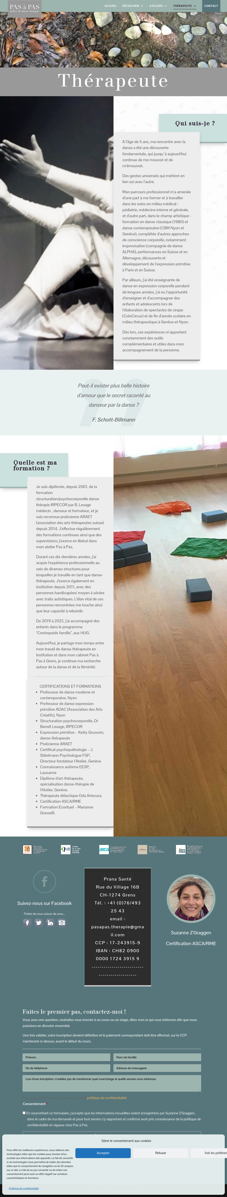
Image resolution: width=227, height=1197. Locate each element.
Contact (211, 6)
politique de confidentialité (107, 1097)
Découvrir (130, 6)
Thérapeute (182, 6)
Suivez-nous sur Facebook (44, 903)
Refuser (160, 1153)
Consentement (35, 1103)
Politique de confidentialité (24, 1188)
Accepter (103, 1153)
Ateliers (156, 6)
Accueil (110, 6)
